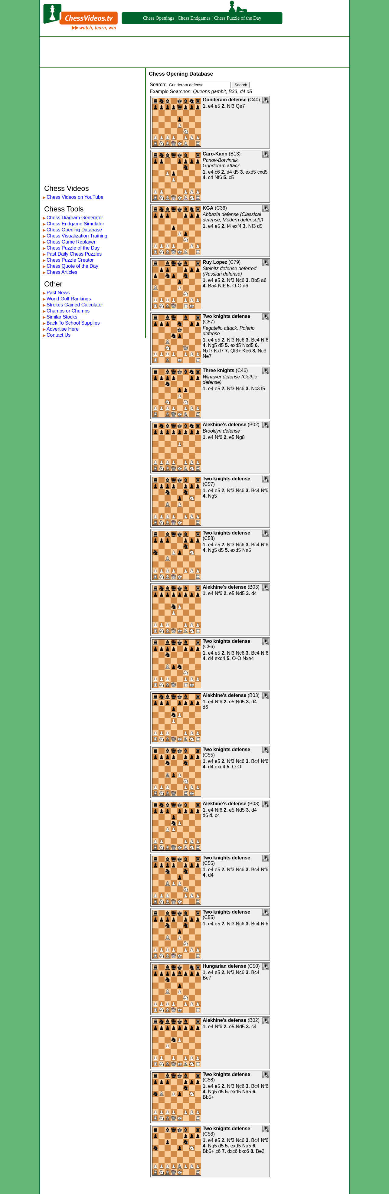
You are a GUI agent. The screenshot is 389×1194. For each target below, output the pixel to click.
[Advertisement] (194, 52)
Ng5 (212, 345)
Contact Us (58, 335)
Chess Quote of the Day (72, 266)
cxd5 (262, 172)
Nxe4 (248, 658)
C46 (241, 370)
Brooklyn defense (221, 430)
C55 (208, 754)
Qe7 (240, 106)
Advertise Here (63, 329)
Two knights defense (226, 316)
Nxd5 (247, 345)
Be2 (260, 1151)
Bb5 (255, 280)
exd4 (220, 658)
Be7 (207, 977)
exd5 (251, 172)
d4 (229, 172)
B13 (234, 153)
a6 (263, 280)
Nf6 (218, 177)
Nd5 (240, 593)
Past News (58, 292)
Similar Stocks (62, 316)
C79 (234, 262)
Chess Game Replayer (71, 241)
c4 (210, 177)
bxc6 (244, 1151)
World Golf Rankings (69, 298)
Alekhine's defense (224, 424)
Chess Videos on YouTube (75, 197)
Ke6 (246, 350)
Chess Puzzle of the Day (237, 18)
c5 (231, 177)
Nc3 (262, 350)
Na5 (246, 550)
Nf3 (230, 106)
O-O (236, 285)
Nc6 (240, 280)
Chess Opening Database (74, 229)
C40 (254, 99)
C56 (208, 646)
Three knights (218, 370)
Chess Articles (62, 272)
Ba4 (212, 285)
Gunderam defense (225, 99)
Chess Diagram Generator (75, 217)
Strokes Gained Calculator (75, 304)
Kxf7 (219, 350)
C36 (220, 208)
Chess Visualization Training (77, 235)
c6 (217, 172)
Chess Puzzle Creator (70, 260)
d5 (236, 172)
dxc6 (232, 1151)
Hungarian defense (224, 966)
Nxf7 (208, 350)
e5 (217, 106)
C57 (208, 321)
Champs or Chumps (68, 310)
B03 (253, 587)
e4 (211, 106)
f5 (263, 388)
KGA (208, 208)
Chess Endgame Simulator (75, 223)
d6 (245, 285)
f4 (229, 226)
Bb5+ (208, 1097)
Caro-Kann (215, 153)
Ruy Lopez (215, 262)
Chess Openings (158, 18)
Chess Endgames (194, 18)
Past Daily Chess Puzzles (74, 254)
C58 (208, 538)
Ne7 (207, 356)
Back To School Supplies (73, 322)
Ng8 (240, 437)
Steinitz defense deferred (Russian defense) (230, 271)
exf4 (236, 226)
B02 (253, 424)
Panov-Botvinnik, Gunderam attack (221, 163)
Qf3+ (235, 350)
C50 (253, 966)
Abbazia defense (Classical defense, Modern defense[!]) (233, 217)
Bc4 (255, 339)
